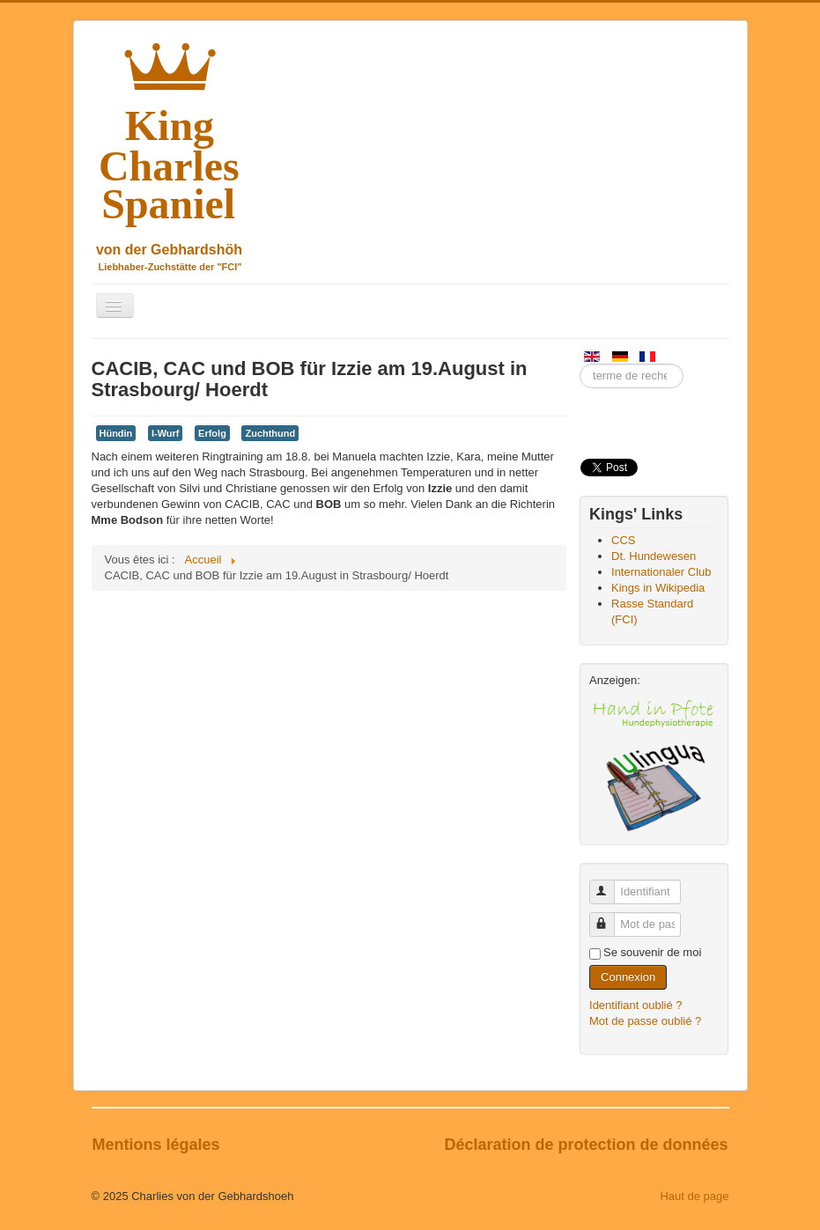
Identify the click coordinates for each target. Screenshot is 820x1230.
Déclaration (489, 1144)
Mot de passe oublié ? (645, 1020)
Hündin (116, 433)
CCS (623, 540)
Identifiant (609, 884)
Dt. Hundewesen (653, 556)
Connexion (628, 976)
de (546, 1144)
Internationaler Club (661, 571)
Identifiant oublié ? (636, 1005)
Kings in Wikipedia (658, 587)
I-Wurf (165, 433)
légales (193, 1144)
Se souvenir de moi (652, 952)
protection (598, 1144)
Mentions (129, 1144)
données (695, 1144)
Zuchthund (270, 433)
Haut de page (694, 1196)
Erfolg (212, 433)
